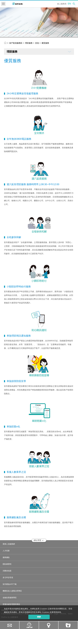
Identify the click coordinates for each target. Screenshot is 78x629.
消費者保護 (7, 571)
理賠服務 (28, 43)
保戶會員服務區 (15, 43)
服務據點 (6, 557)
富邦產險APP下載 (10, 584)
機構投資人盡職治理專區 (12, 591)
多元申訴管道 (8, 577)
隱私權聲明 (7, 564)
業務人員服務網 (9, 544)
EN (69, 4)
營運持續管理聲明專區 (11, 604)
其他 (37, 43)
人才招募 (6, 551)
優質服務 (45, 43)
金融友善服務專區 (10, 598)
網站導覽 (39, 540)
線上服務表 (62, 4)
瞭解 (39, 617)
